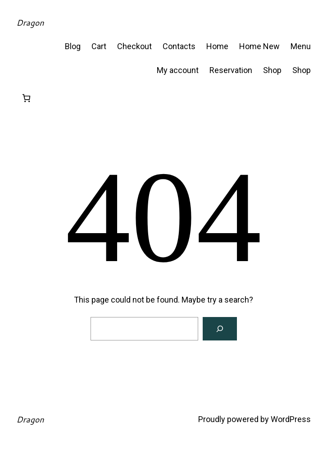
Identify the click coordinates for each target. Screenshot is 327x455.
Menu (301, 46)
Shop (272, 70)
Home (217, 46)
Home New (259, 46)
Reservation (230, 70)
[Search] (220, 328)
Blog (73, 46)
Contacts (179, 46)
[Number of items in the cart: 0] (26, 98)
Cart (98, 46)
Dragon (30, 22)
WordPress (291, 419)
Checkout (134, 46)
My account (178, 70)
